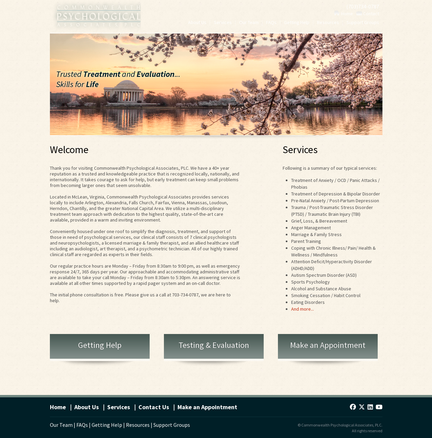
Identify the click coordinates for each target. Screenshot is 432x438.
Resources (328, 22)
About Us (197, 22)
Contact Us (153, 407)
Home (343, 14)
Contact (367, 14)
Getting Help (296, 22)
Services (223, 22)
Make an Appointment (327, 345)
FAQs (271, 22)
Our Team (249, 22)
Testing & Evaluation (214, 345)
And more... (302, 309)
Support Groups (362, 22)
